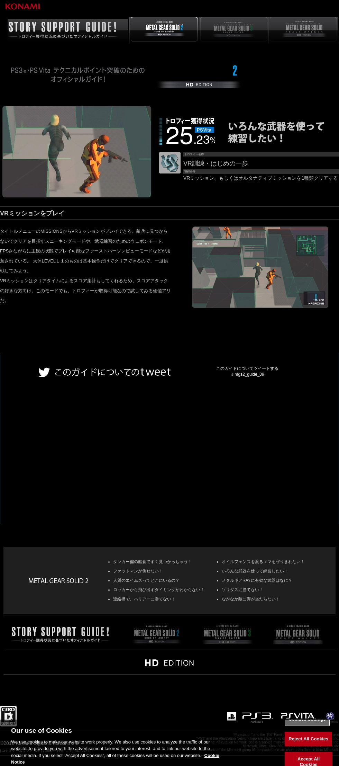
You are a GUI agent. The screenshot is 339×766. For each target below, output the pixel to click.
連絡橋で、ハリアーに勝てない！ (144, 599)
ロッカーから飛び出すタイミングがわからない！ (158, 589)
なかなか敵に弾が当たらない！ (251, 599)
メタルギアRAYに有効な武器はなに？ (257, 580)
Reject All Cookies (308, 743)
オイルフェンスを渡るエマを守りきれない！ (263, 561)
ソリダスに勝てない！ (242, 589)
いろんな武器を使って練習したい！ (255, 571)
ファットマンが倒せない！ (138, 571)
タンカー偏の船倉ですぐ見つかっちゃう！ (152, 561)
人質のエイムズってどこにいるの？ (146, 580)
